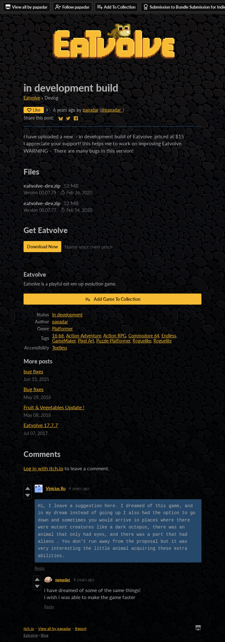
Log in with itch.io (43, 468)
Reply (40, 568)
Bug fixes (34, 389)
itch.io (29, 628)
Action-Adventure (83, 335)
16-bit (58, 335)
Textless (59, 347)
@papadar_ (112, 110)
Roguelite (162, 340)
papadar (91, 110)
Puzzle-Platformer (113, 340)
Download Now (42, 246)
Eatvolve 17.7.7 (41, 425)
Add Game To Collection (112, 299)
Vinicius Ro (55, 488)
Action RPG (114, 335)
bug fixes (33, 371)
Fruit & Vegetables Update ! (54, 407)
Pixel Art (86, 340)
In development (67, 314)
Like (33, 110)
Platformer (62, 328)
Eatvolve (32, 97)
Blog (44, 635)
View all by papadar (54, 628)
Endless (168, 335)
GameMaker (64, 340)
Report (80, 628)
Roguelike (142, 340)
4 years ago (79, 488)
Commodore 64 (143, 335)
